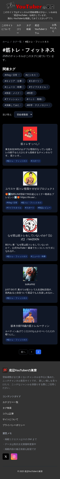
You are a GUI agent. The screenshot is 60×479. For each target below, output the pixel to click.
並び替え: (7, 114)
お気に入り (53, 28)
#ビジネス (31, 74)
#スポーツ (35, 80)
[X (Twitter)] (6, 456)
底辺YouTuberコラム (41, 29)
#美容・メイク (13, 92)
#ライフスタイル (38, 86)
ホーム (6, 41)
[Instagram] (14, 456)
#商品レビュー (44, 207)
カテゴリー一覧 (10, 402)
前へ (23, 351)
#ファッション (13, 99)
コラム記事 (8, 413)
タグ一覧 (17, 41)
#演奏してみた (13, 105)
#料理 (30, 92)
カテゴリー (19, 29)
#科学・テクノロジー (38, 105)
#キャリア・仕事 (14, 80)
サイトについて (10, 419)
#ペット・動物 (35, 99)
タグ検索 (7, 407)
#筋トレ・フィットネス (17, 161)
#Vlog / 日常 (12, 74)
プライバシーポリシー (14, 425)
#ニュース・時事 (14, 86)
